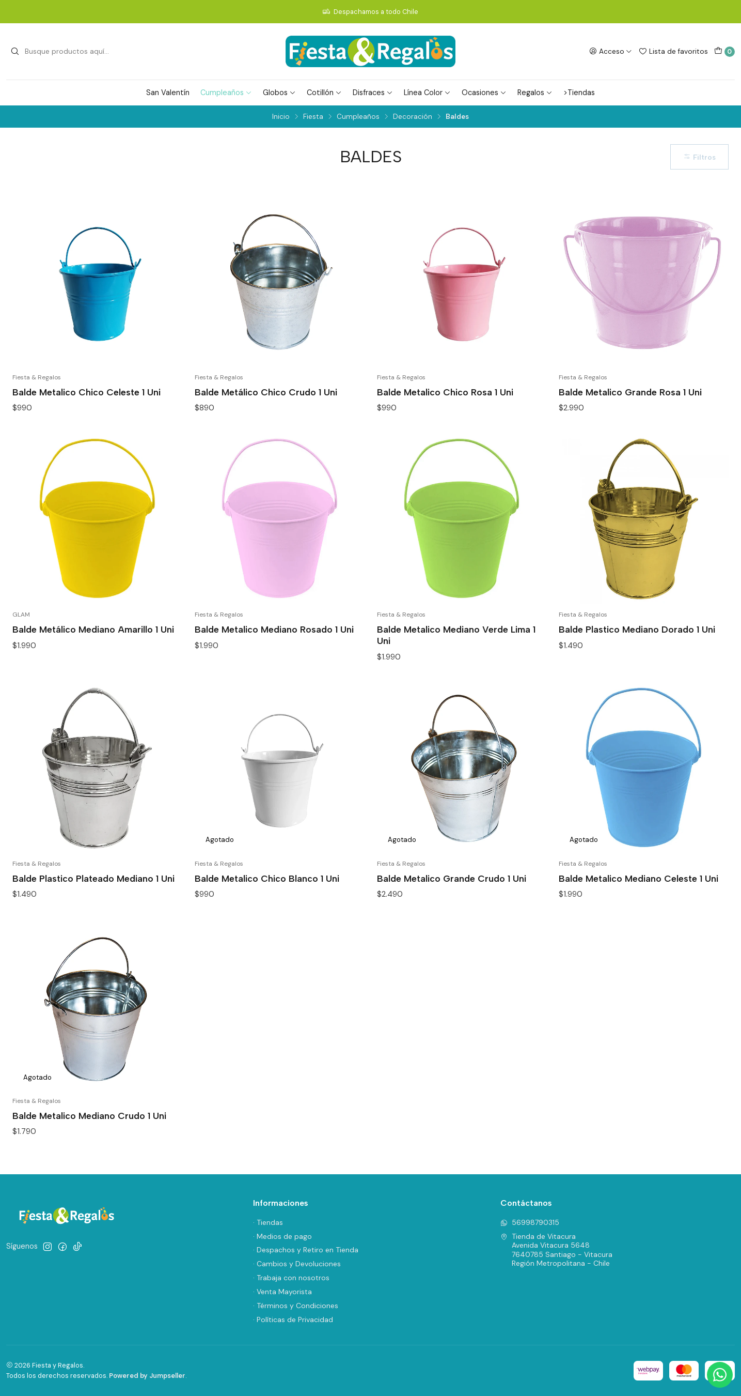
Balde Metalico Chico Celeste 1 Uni (86, 392)
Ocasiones (484, 92)
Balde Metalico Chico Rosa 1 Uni (445, 392)
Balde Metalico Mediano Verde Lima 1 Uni (456, 635)
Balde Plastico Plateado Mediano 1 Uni (93, 878)
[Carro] (724, 52)
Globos (279, 92)
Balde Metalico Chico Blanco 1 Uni (267, 878)
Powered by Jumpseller (147, 1375)
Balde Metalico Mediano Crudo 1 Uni (89, 1115)
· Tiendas (268, 1222)
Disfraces (373, 92)
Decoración (412, 116)
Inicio (281, 116)
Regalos (535, 92)
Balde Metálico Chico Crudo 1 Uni (266, 392)
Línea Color (427, 92)
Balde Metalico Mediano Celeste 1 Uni (638, 878)
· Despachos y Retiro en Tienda (305, 1249)
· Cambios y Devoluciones (297, 1263)
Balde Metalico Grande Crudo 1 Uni (451, 878)
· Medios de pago (282, 1236)
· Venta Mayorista (282, 1291)
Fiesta (313, 116)
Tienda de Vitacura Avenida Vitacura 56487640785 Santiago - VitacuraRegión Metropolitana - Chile (556, 1250)
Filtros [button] (699, 157)
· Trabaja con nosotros (291, 1277)
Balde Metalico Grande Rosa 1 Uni (630, 392)
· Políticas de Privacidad (293, 1319)
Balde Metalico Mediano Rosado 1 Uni (274, 629)
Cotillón (324, 92)
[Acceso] (611, 51)
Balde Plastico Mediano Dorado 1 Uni (637, 629)
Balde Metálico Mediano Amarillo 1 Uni (93, 629)
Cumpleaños (226, 92)
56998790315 (529, 1222)
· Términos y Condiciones (295, 1305)
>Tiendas (579, 92)
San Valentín (168, 92)
